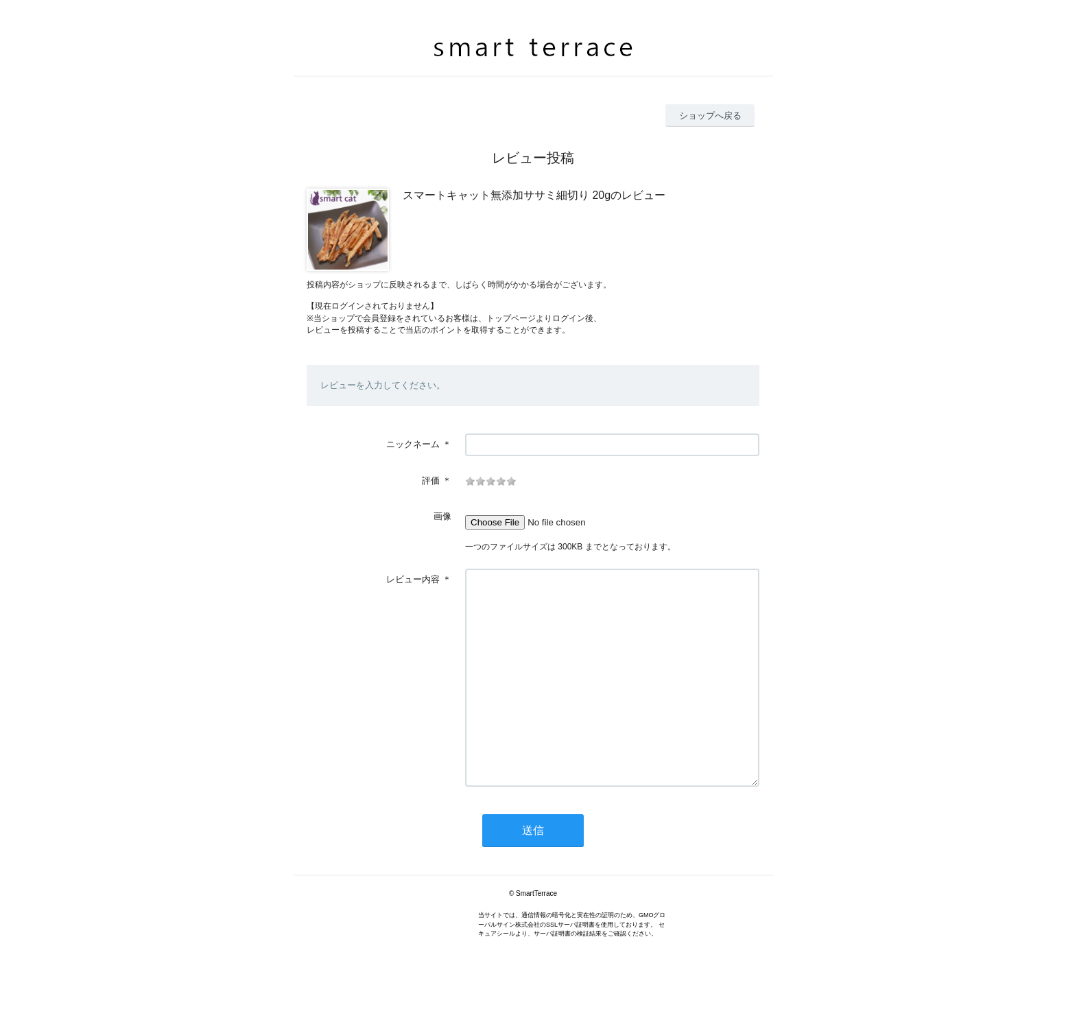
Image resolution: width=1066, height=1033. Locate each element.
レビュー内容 (413, 579)
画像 (442, 516)
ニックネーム (413, 444)
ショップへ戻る (710, 115)
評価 (431, 480)
